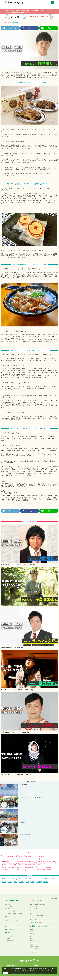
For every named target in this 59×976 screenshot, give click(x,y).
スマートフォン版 (12, 920)
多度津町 (39, 881)
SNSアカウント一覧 (9, 929)
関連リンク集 (33, 911)
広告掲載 (32, 913)
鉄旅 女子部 (39, 861)
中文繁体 (32, 931)
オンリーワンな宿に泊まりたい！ (9, 856)
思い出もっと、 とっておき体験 (9, 864)
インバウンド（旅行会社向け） (12, 911)
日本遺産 (41, 856)
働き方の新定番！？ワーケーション (10, 859)
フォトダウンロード (9, 938)
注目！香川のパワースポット (8, 867)
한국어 (31, 936)
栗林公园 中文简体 (34, 946)
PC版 (6, 920)
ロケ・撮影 (7, 908)
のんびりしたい (30, 869)
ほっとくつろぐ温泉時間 (30, 867)
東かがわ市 (40, 878)
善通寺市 (20, 878)
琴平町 (32, 881)
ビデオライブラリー (9, 940)
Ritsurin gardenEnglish (34, 943)
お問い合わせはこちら (35, 922)
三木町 (9, 881)
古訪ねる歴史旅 (22, 864)
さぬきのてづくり (6, 861)
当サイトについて (34, 906)
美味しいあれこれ (21, 869)
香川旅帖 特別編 (24, 859)
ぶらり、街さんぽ (35, 859)
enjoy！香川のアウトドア (30, 856)
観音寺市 (27, 878)
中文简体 (32, 933)
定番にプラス (40, 869)
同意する (5, 972)
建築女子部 (19, 867)
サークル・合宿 (8, 906)
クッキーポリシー (41, 970)
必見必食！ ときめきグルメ (18, 861)
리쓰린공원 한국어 (34, 948)
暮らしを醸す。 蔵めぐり (47, 859)
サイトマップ (33, 908)
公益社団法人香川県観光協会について (39, 904)
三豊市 (46, 878)
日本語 (31, 940)
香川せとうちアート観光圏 (36, 915)
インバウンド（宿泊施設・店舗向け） (14, 913)
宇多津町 (21, 881)
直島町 (15, 881)
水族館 (20, 856)
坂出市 (14, 878)
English (32, 929)
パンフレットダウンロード (11, 936)
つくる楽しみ (48, 869)
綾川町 (27, 881)
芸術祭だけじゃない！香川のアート (36, 864)
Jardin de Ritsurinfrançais (34, 951)
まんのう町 (45, 881)
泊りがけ (12, 869)
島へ (39, 867)
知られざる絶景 (30, 861)
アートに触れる (46, 867)
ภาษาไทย (32, 938)
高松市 (3, 878)
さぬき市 (33, 878)
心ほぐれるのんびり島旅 (49, 861)
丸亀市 (8, 878)
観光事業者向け (8, 904)
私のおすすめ (5, 869)
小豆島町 (4, 881)
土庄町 (52, 878)
